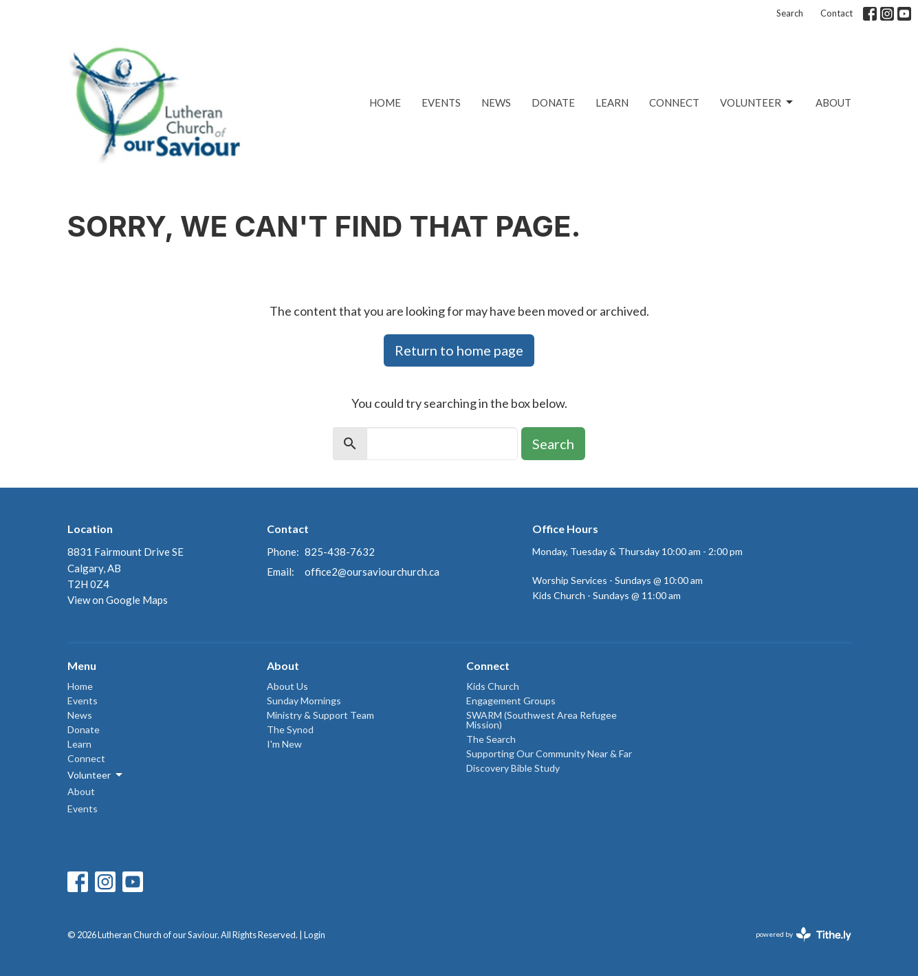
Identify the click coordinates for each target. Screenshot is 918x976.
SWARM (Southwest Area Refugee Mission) (541, 719)
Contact (836, 13)
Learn (612, 102)
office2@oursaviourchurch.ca (372, 571)
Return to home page (459, 350)
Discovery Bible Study (513, 768)
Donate (553, 102)
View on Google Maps (117, 600)
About (833, 102)
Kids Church (492, 686)
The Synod (290, 729)
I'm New (284, 744)
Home (385, 102)
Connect (674, 102)
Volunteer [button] (95, 775)
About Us (287, 686)
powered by (803, 934)
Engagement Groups (511, 700)
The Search (491, 739)
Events (441, 102)
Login (314, 934)
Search (789, 13)
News (496, 102)
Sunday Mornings (304, 700)
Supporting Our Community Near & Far (549, 753)
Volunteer (757, 102)
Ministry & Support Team (320, 715)
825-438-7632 (340, 551)
